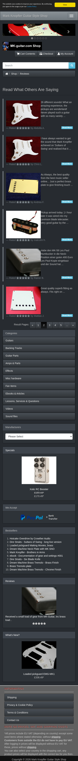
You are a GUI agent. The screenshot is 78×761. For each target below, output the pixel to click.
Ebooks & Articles (15, 393)
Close (65, 5)
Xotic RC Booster (39, 489)
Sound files (12, 416)
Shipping (12, 697)
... (67, 325)
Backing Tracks (14, 348)
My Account (65, 53)
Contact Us (13, 720)
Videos (9, 408)
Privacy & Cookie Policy (20, 705)
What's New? (12, 635)
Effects (9, 370)
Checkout (46, 53)
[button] (8, 30)
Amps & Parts (13, 363)
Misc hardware (13, 378)
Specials (10, 450)
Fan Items (11, 386)
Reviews (24, 73)
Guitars (9, 340)
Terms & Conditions (17, 712)
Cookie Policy (32, 6)
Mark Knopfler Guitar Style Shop (25, 16)
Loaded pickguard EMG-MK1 (39, 674)
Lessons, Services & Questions (22, 401)
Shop (14, 73)
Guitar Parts (12, 355)
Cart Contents (26, 53)
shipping (55, 736)
